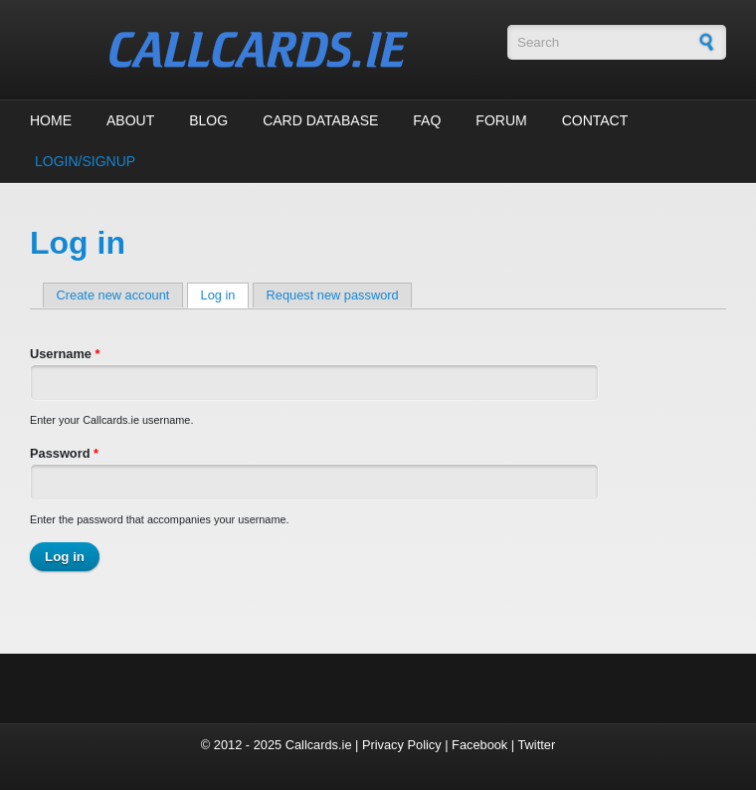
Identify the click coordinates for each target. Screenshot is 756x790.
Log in (225, 295)
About (130, 120)
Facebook (479, 744)
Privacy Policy (402, 744)
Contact (595, 120)
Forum (500, 120)
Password (64, 453)
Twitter (536, 744)
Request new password (333, 295)
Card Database (320, 120)
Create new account (113, 295)
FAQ (427, 120)
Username (64, 353)
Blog (208, 120)
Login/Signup (85, 161)
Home (51, 120)
